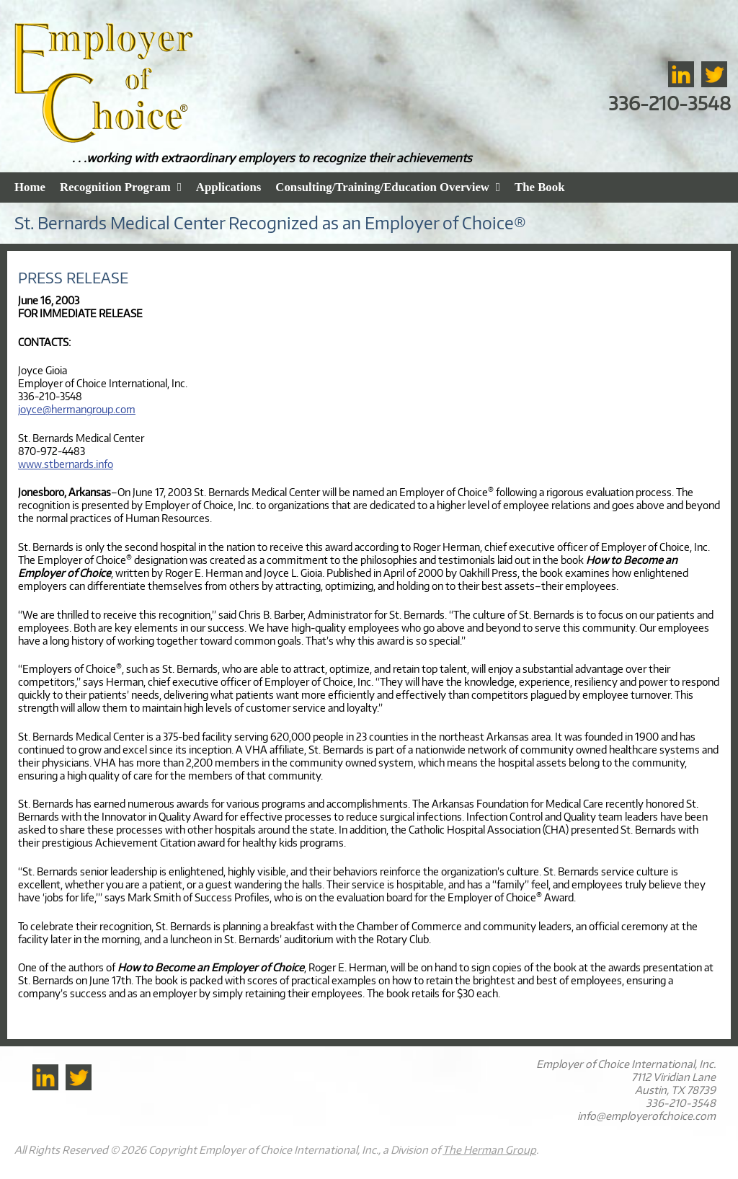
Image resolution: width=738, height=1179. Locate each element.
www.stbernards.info (65, 463)
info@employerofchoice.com (646, 1115)
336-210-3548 (669, 103)
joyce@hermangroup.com (76, 408)
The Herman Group (489, 1149)
